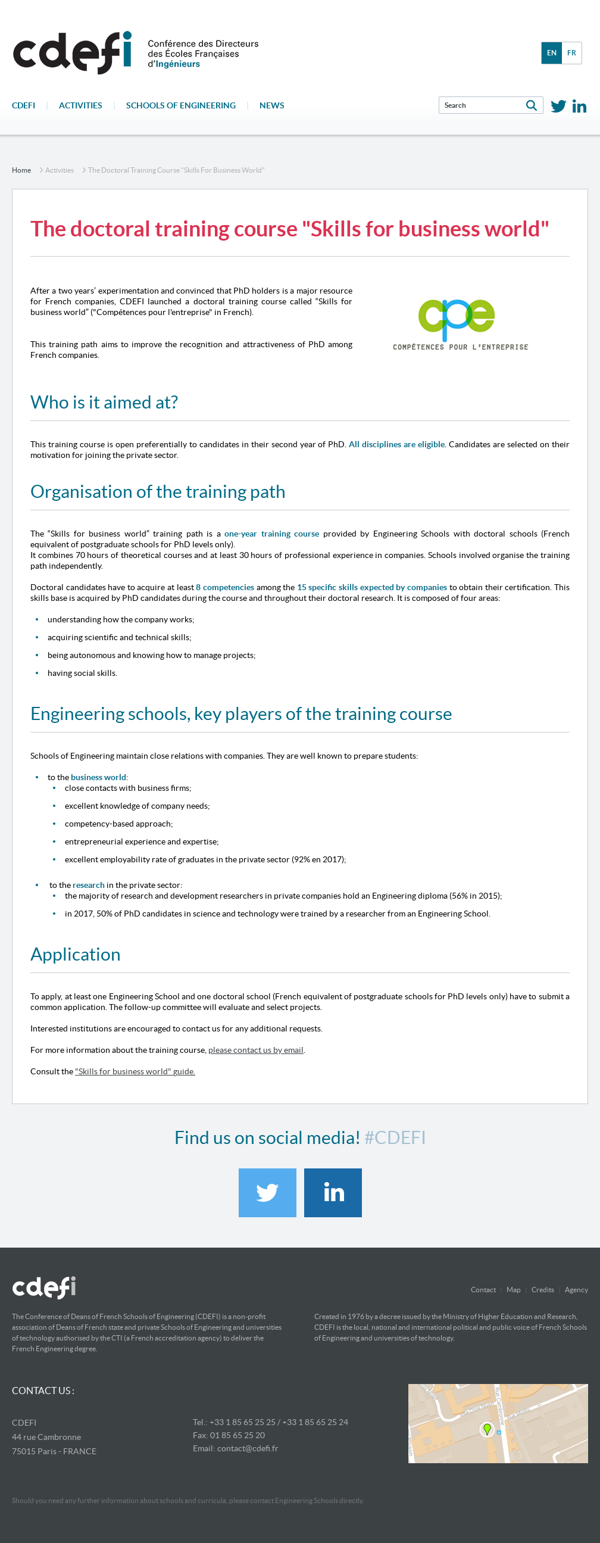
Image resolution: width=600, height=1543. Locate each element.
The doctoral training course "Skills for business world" (176, 170)
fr (571, 53)
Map (514, 1289)
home (21, 170)
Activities (80, 105)
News (272, 105)
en (552, 53)
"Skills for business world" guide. (135, 1071)
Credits (543, 1289)
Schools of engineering (181, 105)
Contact (483, 1289)
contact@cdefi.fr (248, 1448)
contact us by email (268, 1050)
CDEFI (23, 105)
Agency (576, 1289)
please (220, 1050)
